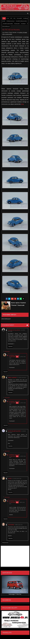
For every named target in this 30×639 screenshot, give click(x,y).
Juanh (10, 478)
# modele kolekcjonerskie (21, 21)
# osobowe (23, 23)
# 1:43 (8, 18)
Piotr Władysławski (14, 431)
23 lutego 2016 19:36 (16, 479)
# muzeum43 (17, 23)
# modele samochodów (8, 23)
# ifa (14, 18)
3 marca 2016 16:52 (19, 525)
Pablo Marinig (12, 377)
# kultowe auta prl (10, 21)
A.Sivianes (11, 524)
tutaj (22, 104)
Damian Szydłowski (14, 330)
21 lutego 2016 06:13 (21, 378)
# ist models (19, 18)
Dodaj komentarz (5, 542)
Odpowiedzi (7, 351)
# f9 (11, 18)
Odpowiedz (10, 346)
